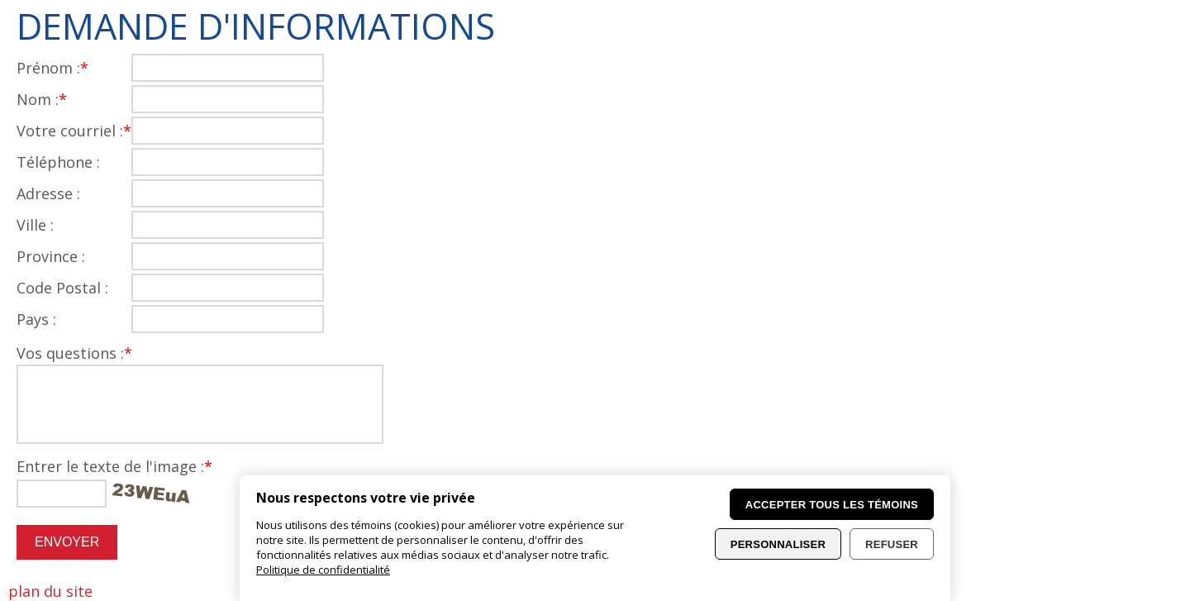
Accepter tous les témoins (831, 504)
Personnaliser (778, 544)
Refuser (891, 544)
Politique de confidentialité (323, 569)
